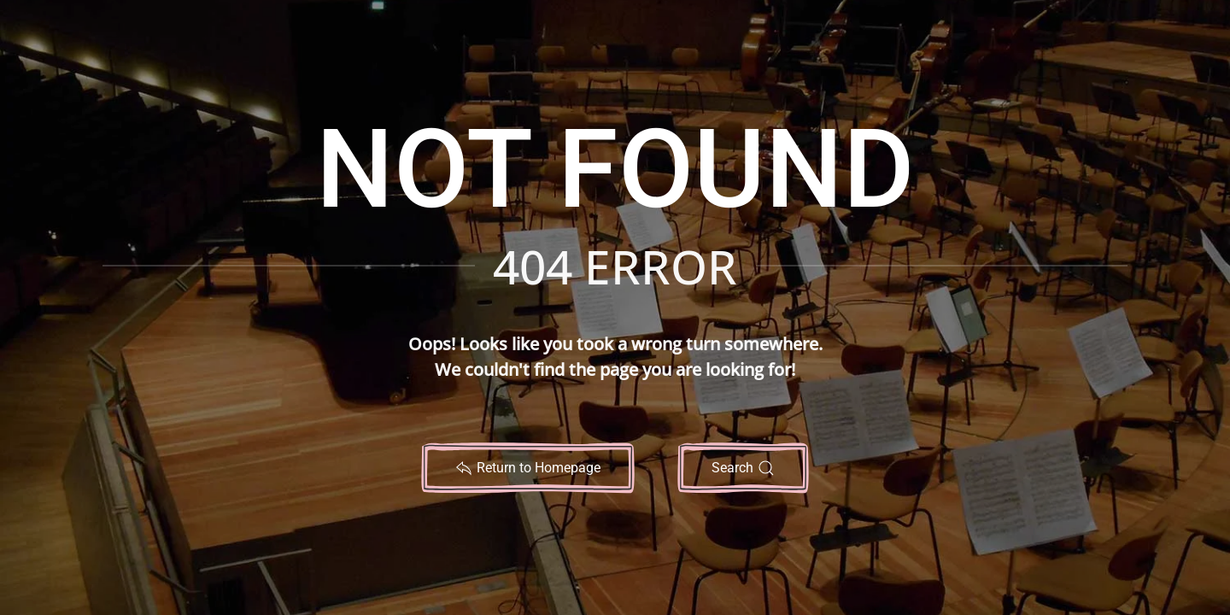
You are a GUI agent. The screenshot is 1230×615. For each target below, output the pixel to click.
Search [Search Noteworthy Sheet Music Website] (743, 468)
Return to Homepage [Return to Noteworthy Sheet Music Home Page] (527, 468)
